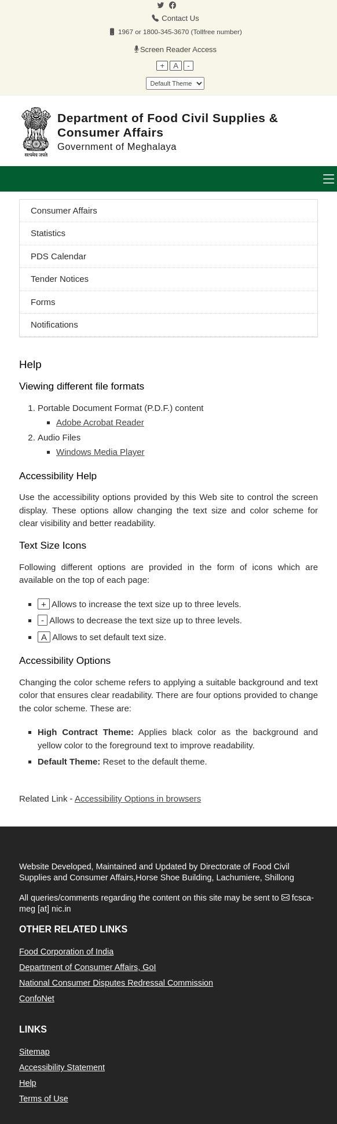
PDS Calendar (58, 256)
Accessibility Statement (62, 1067)
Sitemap (34, 1051)
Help (27, 1083)
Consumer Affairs (64, 210)
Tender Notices (60, 279)
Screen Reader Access (178, 49)
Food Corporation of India (66, 951)
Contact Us (180, 18)
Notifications (54, 324)
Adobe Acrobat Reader (100, 422)
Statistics (48, 233)
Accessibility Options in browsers (138, 798)
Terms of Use (43, 1098)
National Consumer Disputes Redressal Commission (116, 982)
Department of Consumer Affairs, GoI (87, 967)
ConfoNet (36, 998)
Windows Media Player (100, 452)
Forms (43, 302)
